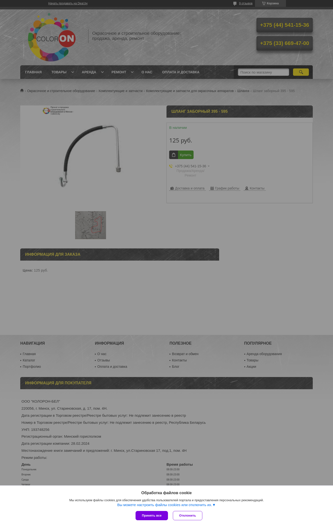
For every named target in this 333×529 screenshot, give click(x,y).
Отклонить (187, 515)
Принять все (152, 515)
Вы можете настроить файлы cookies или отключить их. (164, 505)
